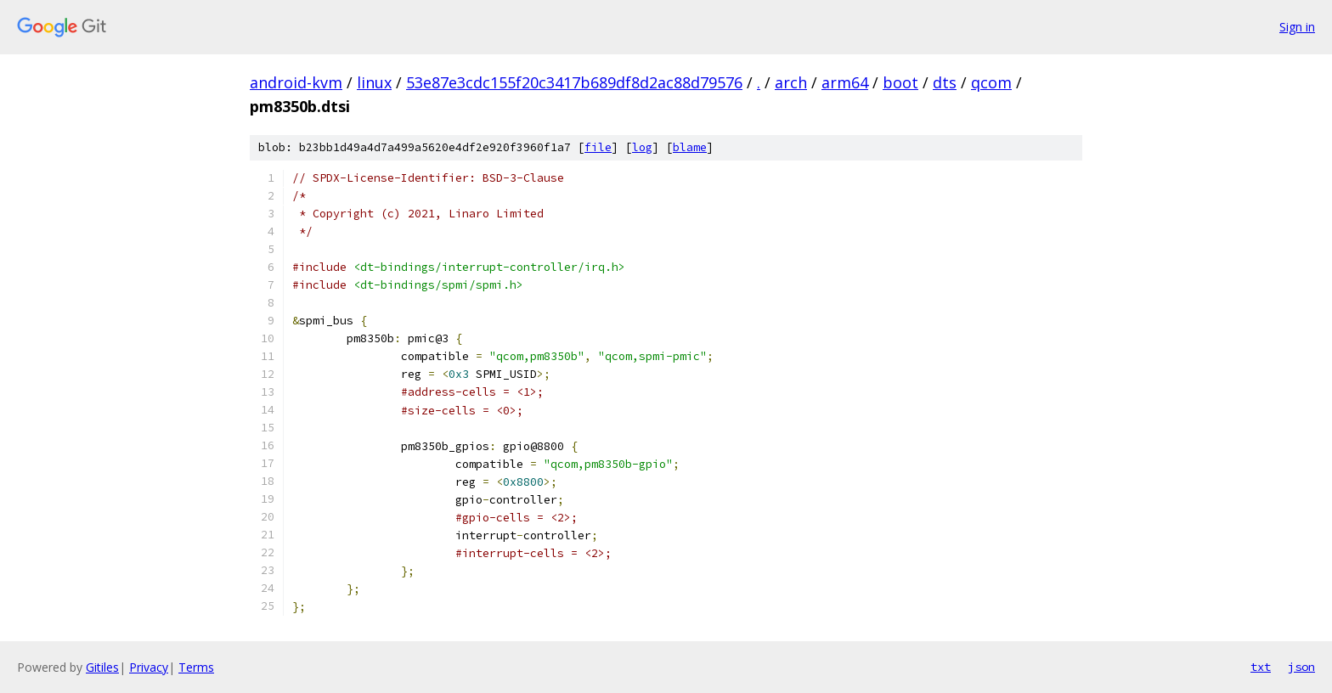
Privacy (148, 667)
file (598, 147)
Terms (196, 667)
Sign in (1297, 27)
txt (1260, 666)
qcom (991, 82)
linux (374, 82)
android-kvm (296, 82)
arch (791, 82)
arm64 (844, 82)
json (1301, 666)
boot (900, 82)
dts (945, 82)
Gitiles (102, 667)
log (642, 147)
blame (690, 147)
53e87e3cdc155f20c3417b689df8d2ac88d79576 (574, 82)
